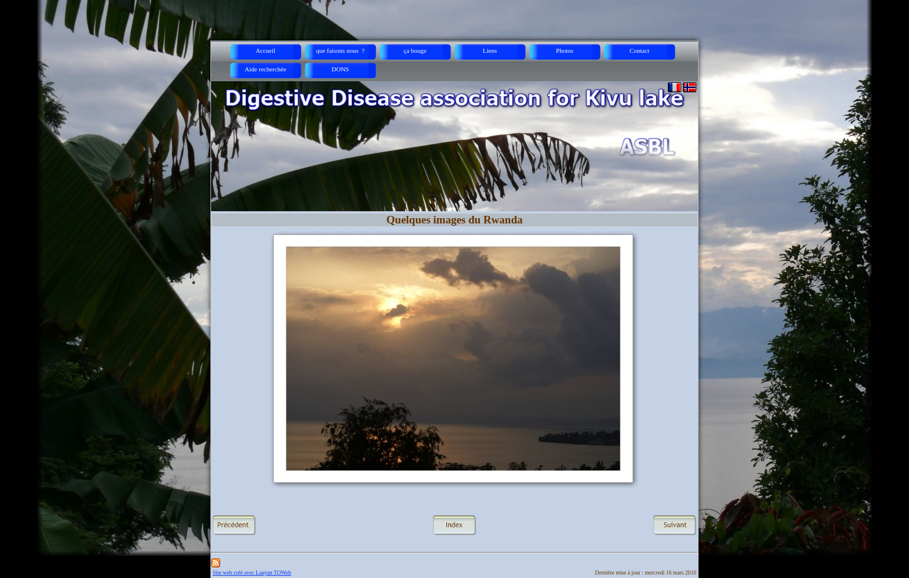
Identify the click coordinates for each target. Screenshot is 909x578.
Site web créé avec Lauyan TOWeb (252, 572)
